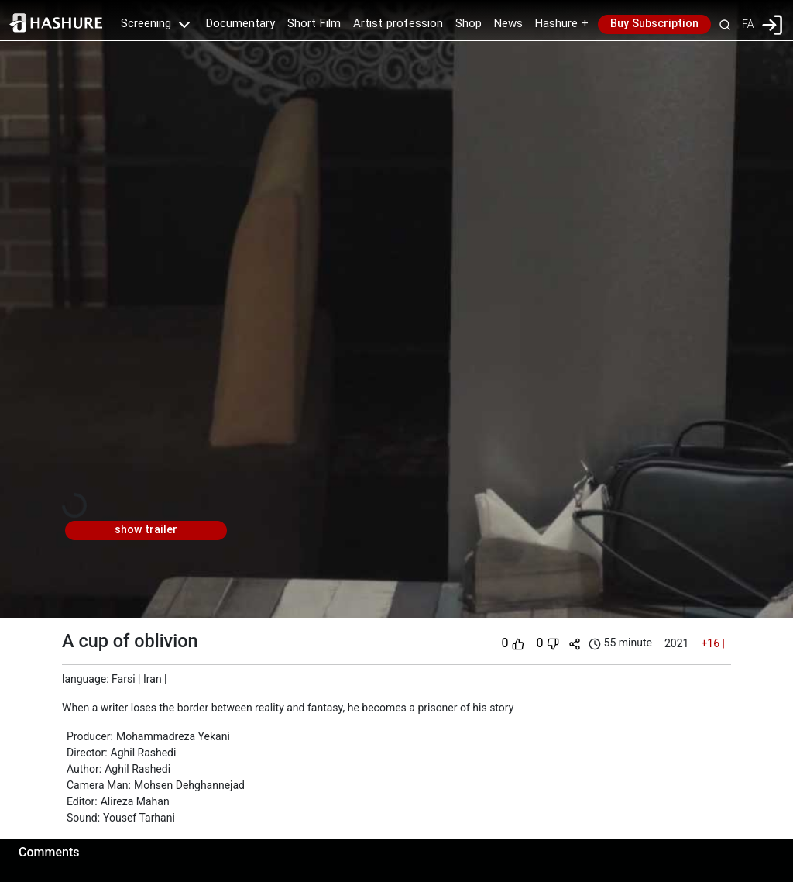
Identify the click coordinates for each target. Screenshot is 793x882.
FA (748, 24)
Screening (157, 24)
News (508, 24)
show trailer (146, 530)
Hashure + (562, 24)
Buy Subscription (654, 24)
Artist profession (398, 24)
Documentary (240, 24)
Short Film (314, 24)
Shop (468, 24)
